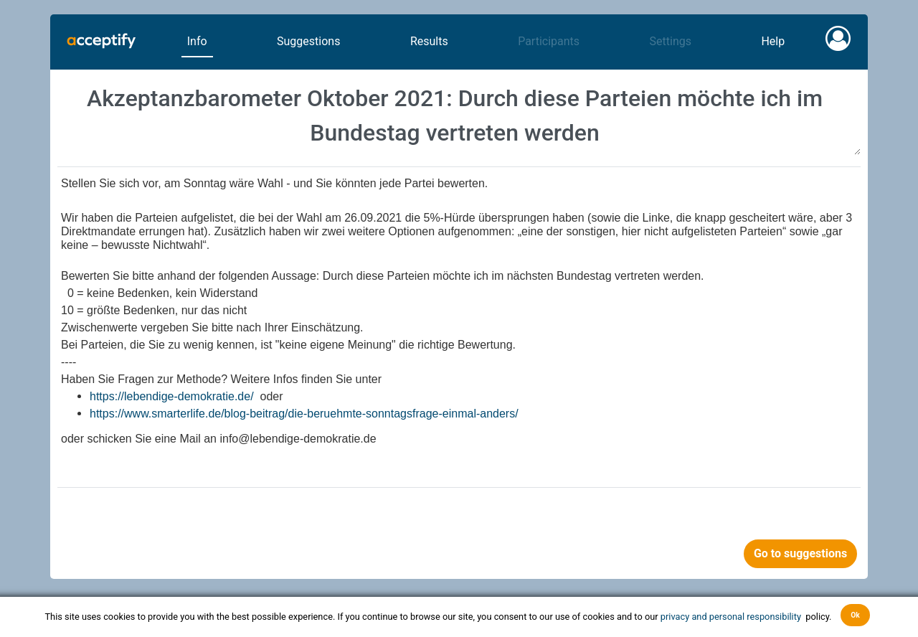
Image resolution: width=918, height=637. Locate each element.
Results (429, 41)
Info (197, 41)
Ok (855, 615)
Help (773, 41)
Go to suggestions (800, 553)
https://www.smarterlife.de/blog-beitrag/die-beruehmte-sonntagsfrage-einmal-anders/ (304, 413)
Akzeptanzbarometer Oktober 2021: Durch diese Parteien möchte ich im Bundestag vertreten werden (459, 116)
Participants (548, 41)
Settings (670, 41)
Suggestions (308, 41)
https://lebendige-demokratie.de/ (172, 396)
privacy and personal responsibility (732, 615)
